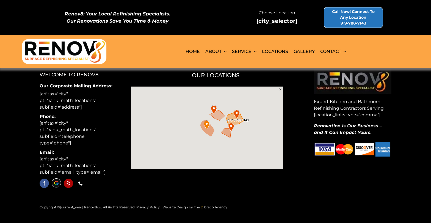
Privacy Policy (148, 207)
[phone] (80, 183)
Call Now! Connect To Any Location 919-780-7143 (353, 17)
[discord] (56, 182)
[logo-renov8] (64, 40)
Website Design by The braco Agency (194, 207)
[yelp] (68, 183)
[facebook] (44, 183)
